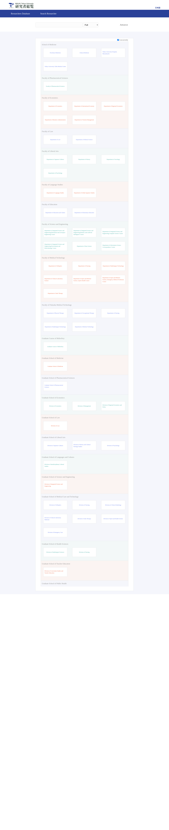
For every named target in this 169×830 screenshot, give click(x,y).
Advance (124, 25)
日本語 (157, 8)
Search (108, 25)
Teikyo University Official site (73, 821)
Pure (103, 821)
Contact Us (92, 821)
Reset (120, 802)
